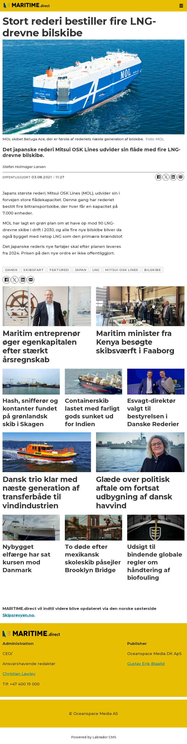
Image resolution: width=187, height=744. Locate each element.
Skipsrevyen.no (18, 615)
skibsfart (33, 270)
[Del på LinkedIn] (173, 177)
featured (59, 270)
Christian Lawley (19, 673)
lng (95, 270)
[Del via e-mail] (180, 177)
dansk (11, 270)
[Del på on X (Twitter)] (165, 177)
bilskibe (152, 270)
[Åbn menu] (181, 5)
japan (80, 270)
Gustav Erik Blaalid (146, 663)
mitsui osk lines (121, 270)
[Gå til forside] (88, 6)
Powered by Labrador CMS (93, 737)
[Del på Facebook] (158, 177)
